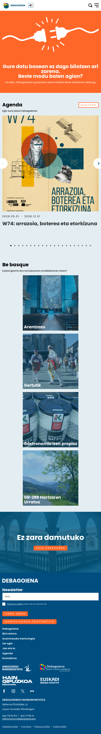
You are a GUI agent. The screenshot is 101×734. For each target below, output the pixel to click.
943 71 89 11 (27, 715)
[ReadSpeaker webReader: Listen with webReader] (30, 5)
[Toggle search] (90, 5)
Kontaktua (9, 658)
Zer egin (7, 643)
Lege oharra (26, 726)
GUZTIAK (88, 105)
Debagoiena (10, 628)
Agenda (7, 653)
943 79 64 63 (9, 715)
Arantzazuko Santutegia (18, 638)
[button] (10, 245)
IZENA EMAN (15, 613)
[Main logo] (13, 5)
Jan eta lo (8, 648)
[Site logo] (20, 580)
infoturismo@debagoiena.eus (19, 718)
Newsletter (12, 590)
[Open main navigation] (96, 5)
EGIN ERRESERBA (50, 548)
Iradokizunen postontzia (29, 621)
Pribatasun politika (15, 604)
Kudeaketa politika (10, 726)
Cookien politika (59, 726)
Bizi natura (9, 633)
